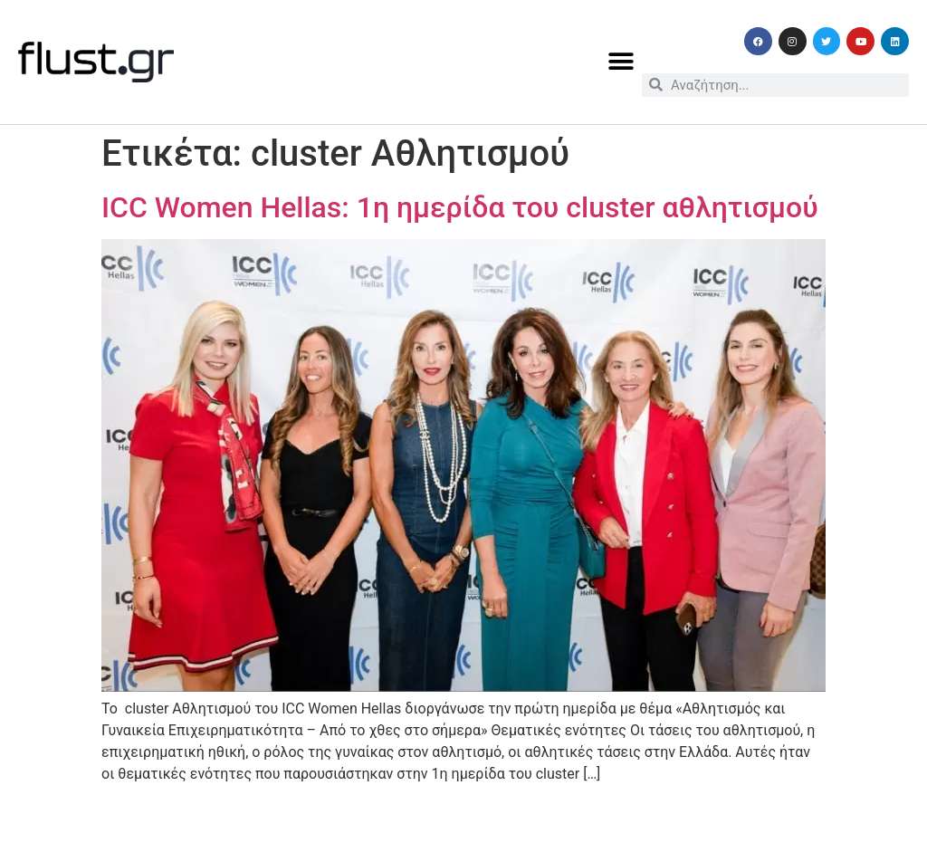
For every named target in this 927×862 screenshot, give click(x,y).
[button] (621, 62)
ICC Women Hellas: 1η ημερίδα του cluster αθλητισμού (459, 207)
